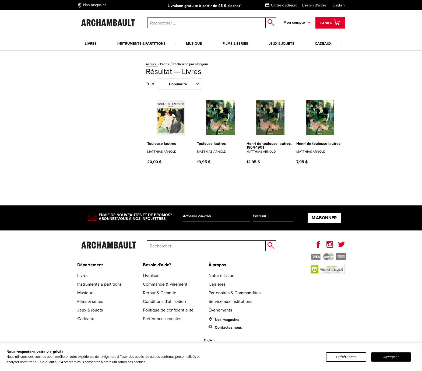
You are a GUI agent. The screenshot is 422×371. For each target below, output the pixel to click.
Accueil (151, 64)
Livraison (151, 275)
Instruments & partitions (141, 43)
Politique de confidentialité (168, 310)
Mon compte (294, 22)
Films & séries (235, 43)
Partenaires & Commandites (235, 293)
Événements (220, 310)
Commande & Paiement (165, 284)
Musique (194, 43)
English (339, 5)
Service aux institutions (230, 301)
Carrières (217, 284)
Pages (165, 64)
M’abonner (324, 218)
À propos (217, 265)
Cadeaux (323, 43)
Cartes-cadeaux (281, 5)
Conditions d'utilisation (164, 301)
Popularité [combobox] (178, 84)
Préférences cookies (162, 319)
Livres (91, 43)
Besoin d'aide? (314, 5)
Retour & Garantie (159, 293)
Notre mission (221, 275)
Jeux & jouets (281, 43)
